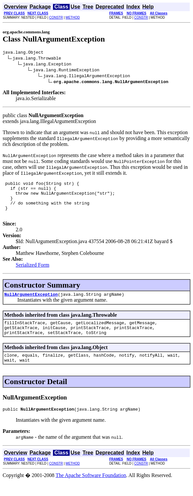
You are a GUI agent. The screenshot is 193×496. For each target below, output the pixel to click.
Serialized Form (32, 272)
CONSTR (56, 17)
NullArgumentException (31, 303)
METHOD (73, 17)
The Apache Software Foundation (91, 490)
